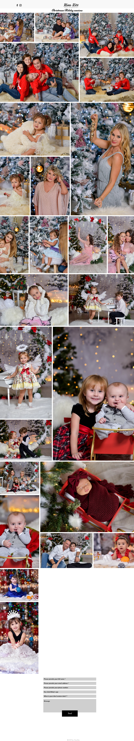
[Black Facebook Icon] (17, 5)
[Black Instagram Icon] (20, 5)
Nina (67, 4)
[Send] (70, 713)
